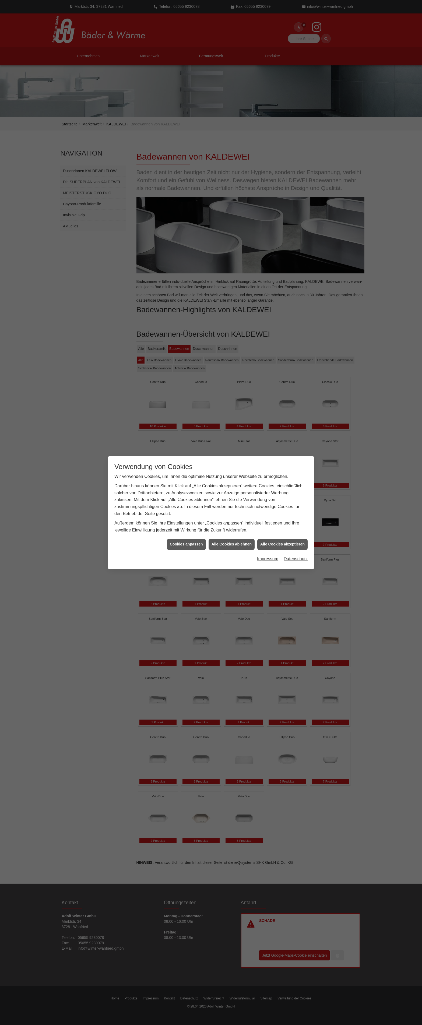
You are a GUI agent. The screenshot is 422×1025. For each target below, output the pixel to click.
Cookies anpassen (186, 158)
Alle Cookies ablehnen (232, 158)
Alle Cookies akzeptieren (282, 158)
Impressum (267, 172)
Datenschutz (296, 172)
